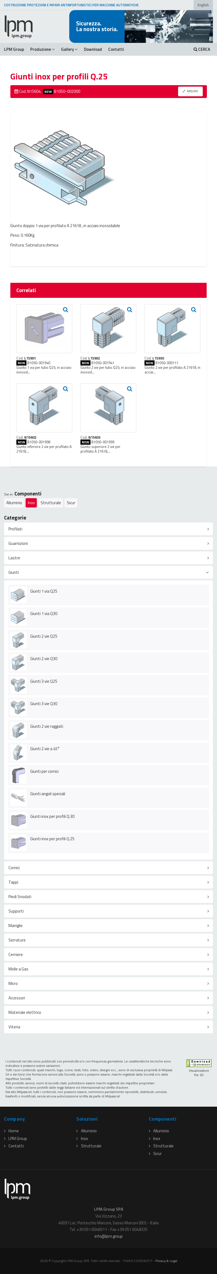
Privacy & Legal (166, 1260)
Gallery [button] (69, 49)
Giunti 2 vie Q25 (43, 636)
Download (93, 49)
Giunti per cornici (44, 771)
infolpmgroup (109, 1236)
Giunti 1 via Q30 (43, 613)
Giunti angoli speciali (47, 794)
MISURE (190, 91)
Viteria (14, 1027)
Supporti (16, 911)
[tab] (108, 528)
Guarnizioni (18, 543)
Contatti (116, 49)
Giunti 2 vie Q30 (43, 658)
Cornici (14, 868)
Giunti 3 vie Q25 (43, 681)
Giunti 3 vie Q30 (43, 703)
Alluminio (14, 503)
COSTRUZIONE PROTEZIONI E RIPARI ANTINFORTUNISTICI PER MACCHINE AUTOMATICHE (71, 5)
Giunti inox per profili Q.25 (52, 839)
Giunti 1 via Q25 (43, 591)
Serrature (17, 940)
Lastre (14, 558)
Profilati (15, 529)
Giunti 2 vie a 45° (45, 749)
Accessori (16, 998)
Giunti (13, 572)
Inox (31, 503)
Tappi (13, 882)
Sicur (71, 503)
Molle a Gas (18, 969)
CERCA (202, 49)
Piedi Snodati (19, 896)
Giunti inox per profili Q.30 (52, 816)
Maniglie (15, 925)
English (203, 5)
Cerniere (15, 954)
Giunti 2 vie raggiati (46, 726)
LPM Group (14, 49)
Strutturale (51, 503)
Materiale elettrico (24, 1012)
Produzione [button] (42, 49)
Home (11, 1131)
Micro (13, 983)
